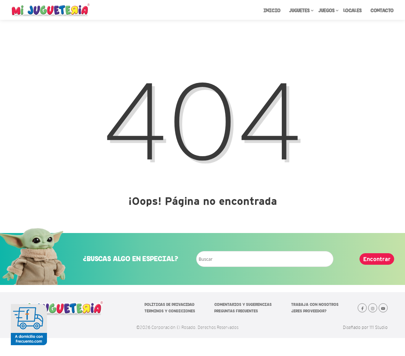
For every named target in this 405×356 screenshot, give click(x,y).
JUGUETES (301, 11)
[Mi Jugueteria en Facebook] (362, 307)
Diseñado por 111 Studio (365, 327)
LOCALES (352, 10)
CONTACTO (381, 10)
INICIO (271, 10)
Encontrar (377, 259)
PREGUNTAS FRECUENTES (236, 311)
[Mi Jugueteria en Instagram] (372, 307)
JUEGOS (328, 11)
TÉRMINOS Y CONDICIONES (170, 311)
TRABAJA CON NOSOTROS (315, 304)
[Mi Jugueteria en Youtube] (383, 307)
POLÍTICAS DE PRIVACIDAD (169, 304)
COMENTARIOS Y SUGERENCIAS (243, 304)
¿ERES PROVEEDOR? (309, 311)
